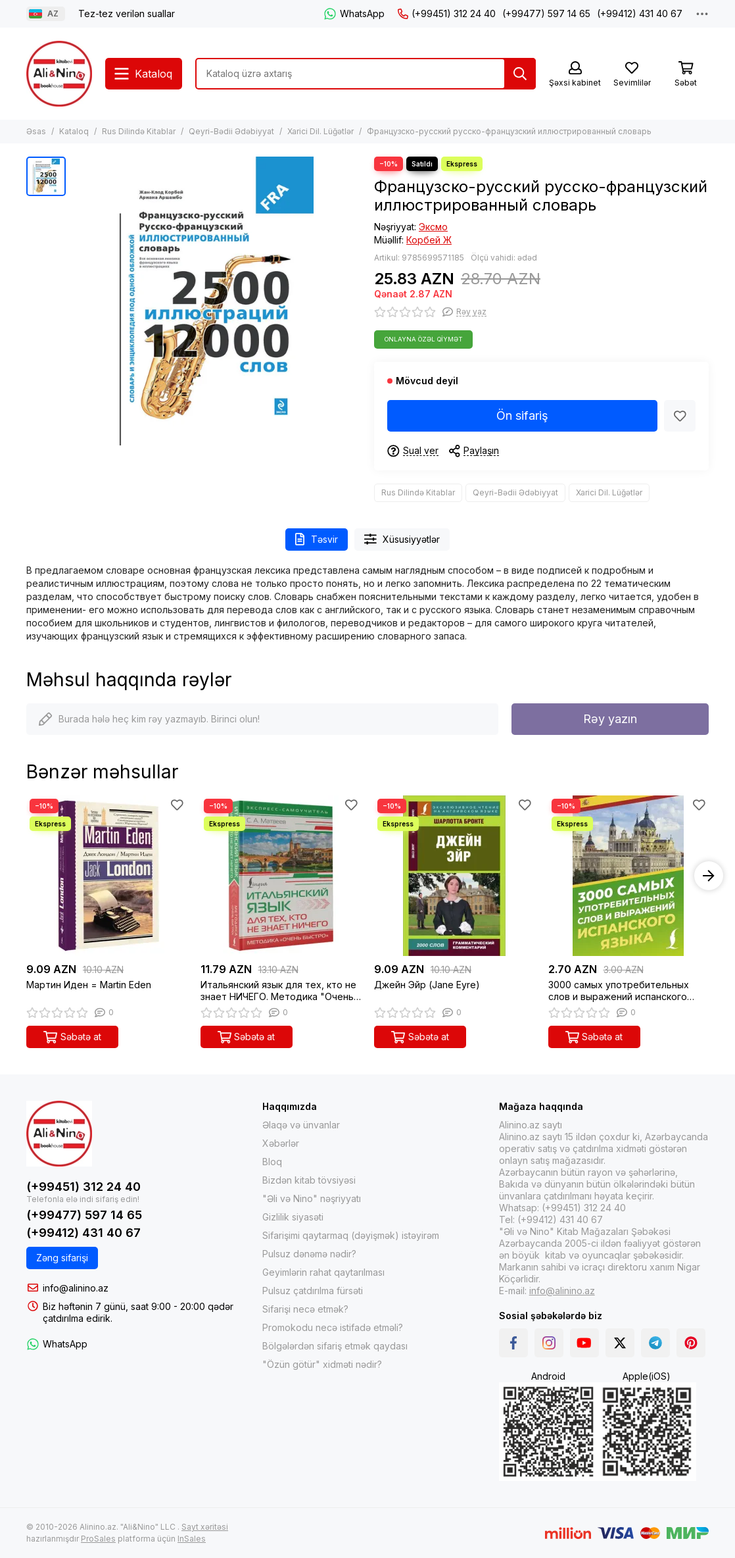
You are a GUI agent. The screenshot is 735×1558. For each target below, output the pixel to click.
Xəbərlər (280, 1143)
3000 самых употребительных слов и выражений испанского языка (618, 991)
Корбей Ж (429, 239)
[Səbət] (686, 74)
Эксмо (433, 226)
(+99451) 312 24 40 (447, 13)
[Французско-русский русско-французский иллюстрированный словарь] (216, 301)
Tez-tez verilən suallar (126, 13)
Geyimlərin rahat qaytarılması (323, 1272)
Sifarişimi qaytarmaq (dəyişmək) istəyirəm (350, 1235)
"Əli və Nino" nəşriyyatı (311, 1198)
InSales (192, 1539)
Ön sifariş (522, 415)
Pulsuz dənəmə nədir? (309, 1253)
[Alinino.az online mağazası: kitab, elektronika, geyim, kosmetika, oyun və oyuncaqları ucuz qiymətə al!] (59, 74)
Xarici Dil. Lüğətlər (320, 131)
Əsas (36, 131)
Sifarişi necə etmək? (305, 1309)
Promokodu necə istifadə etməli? (332, 1327)
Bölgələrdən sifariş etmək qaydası (335, 1345)
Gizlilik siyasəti (292, 1216)
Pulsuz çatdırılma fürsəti (312, 1290)
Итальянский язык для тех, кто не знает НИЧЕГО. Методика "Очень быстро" (278, 991)
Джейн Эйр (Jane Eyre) (427, 984)
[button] (708, 875)
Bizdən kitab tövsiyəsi (309, 1180)
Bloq (272, 1161)
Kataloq (74, 131)
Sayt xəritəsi (204, 1527)
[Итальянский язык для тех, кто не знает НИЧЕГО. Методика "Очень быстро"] (281, 876)
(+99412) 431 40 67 (639, 13)
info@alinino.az (75, 1288)
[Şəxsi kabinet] (575, 74)
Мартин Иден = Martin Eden (88, 984)
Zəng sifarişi (62, 1257)
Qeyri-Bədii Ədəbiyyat (231, 131)
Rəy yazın (610, 719)
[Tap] (520, 73)
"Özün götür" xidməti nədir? (322, 1364)
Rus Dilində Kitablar (139, 131)
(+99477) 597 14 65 (546, 13)
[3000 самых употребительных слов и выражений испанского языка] (628, 876)
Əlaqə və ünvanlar (301, 1124)
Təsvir (316, 539)
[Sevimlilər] (632, 74)
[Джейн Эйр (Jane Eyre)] (454, 876)
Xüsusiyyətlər (402, 539)
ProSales (98, 1539)
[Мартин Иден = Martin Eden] (106, 876)
